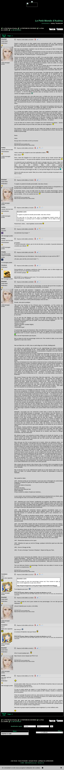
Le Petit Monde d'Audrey (10, 28)
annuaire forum (33, 761)
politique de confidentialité (45, 761)
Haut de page (4, 714)
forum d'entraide (23, 761)
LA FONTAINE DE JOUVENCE (28, 28)
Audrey (53, 23)
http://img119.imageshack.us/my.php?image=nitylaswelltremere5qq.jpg (37, 585)
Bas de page (4, 35)
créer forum (14, 761)
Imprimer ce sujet (6, 733)
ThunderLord (59, 23)
